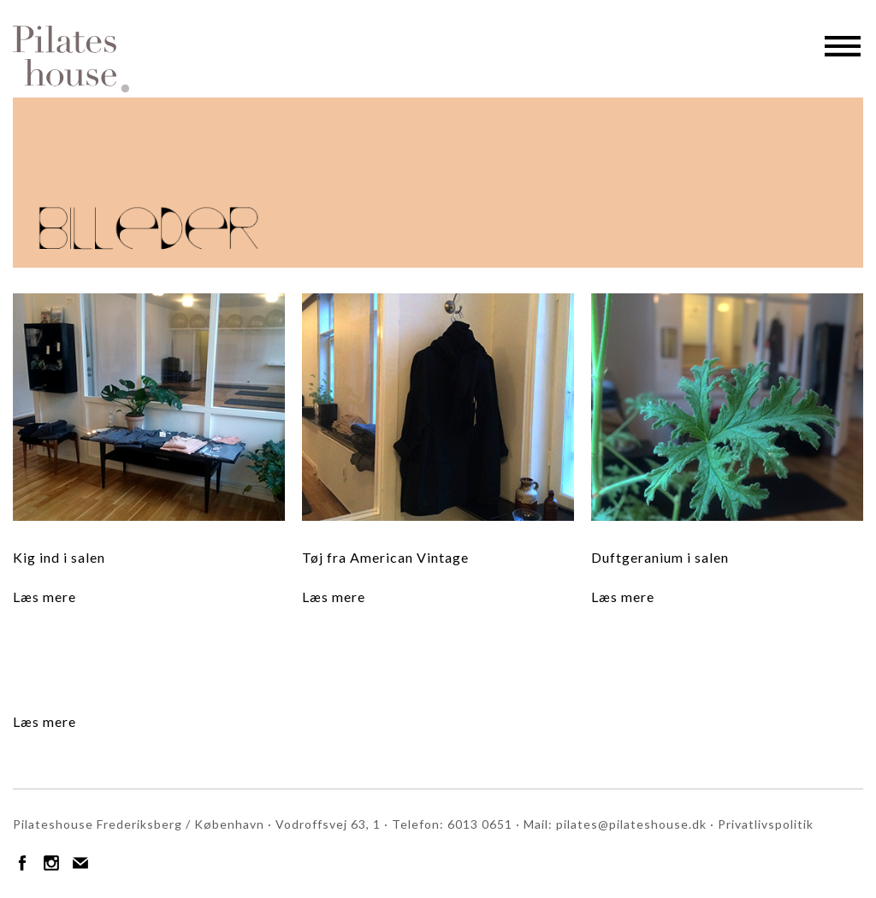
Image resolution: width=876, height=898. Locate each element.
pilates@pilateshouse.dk (631, 824)
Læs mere (44, 596)
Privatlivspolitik (766, 824)
